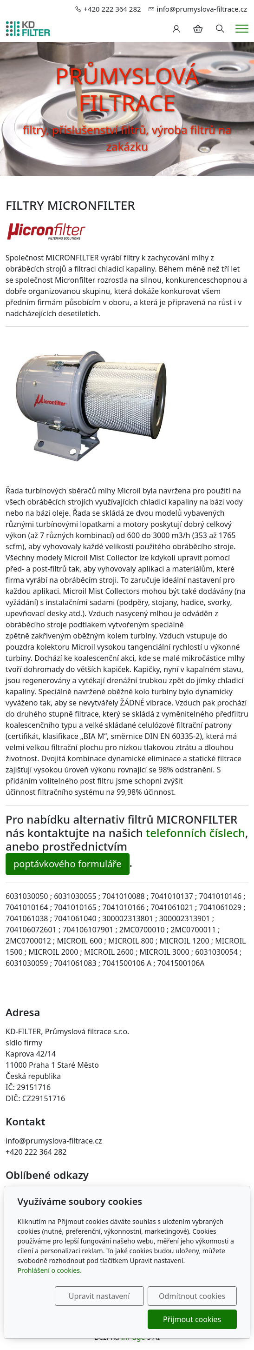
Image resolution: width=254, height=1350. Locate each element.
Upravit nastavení (99, 1296)
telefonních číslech (195, 832)
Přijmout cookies (192, 1319)
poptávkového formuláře (67, 864)
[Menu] (241, 29)
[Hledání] (220, 28)
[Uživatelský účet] (176, 28)
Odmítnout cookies (192, 1296)
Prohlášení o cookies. (49, 1270)
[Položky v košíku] (198, 28)
